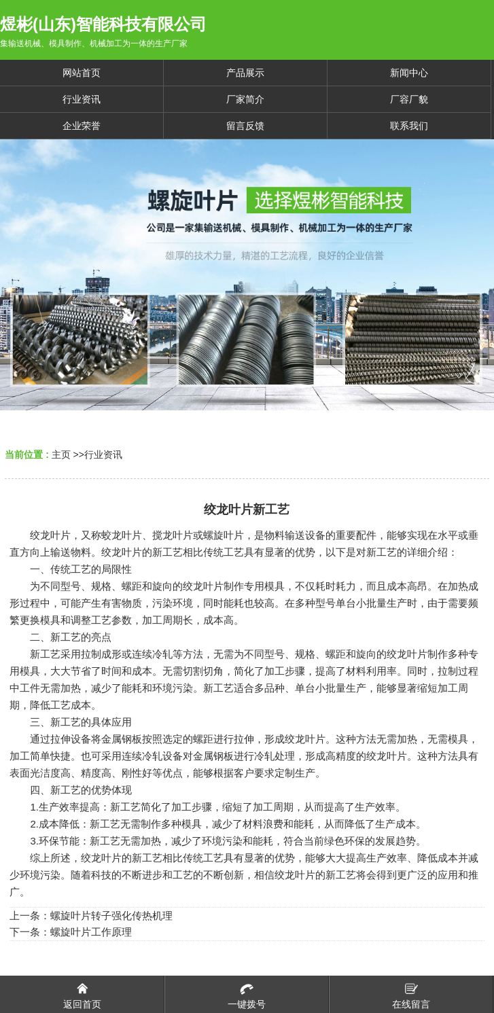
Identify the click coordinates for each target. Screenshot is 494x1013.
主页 (61, 454)
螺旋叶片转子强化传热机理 (111, 915)
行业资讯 (103, 454)
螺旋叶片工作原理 (91, 932)
